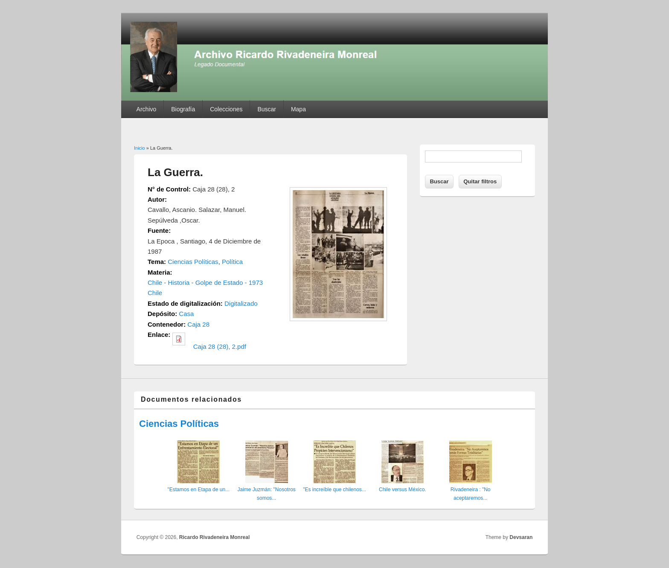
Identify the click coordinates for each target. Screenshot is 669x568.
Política (232, 261)
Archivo (147, 109)
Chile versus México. (402, 490)
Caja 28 (198, 324)
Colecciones (226, 109)
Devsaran (520, 537)
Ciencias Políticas (193, 261)
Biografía (183, 109)
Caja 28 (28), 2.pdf (219, 346)
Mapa (298, 109)
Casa (186, 313)
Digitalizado (241, 303)
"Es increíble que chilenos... (334, 490)
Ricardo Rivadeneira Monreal (214, 537)
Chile (155, 292)
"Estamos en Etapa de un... (198, 490)
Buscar (266, 109)
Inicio (139, 148)
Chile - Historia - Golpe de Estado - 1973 (205, 282)
